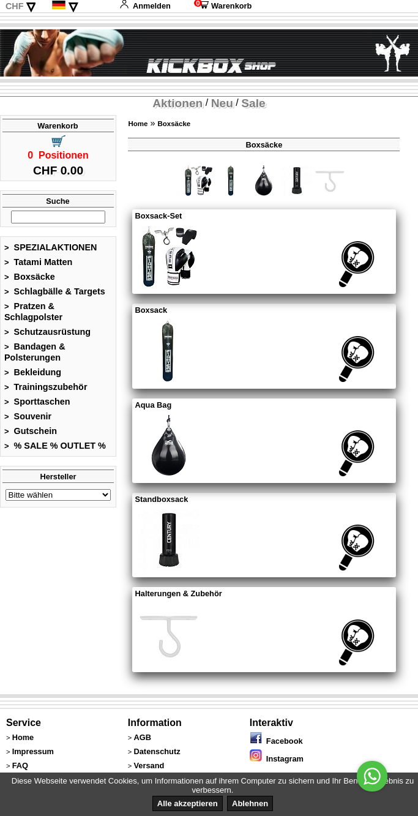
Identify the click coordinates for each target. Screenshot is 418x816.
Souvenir (27, 416)
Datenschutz (157, 751)
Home (137, 123)
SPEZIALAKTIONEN (50, 247)
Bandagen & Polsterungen (34, 352)
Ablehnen (250, 803)
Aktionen (177, 103)
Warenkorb (223, 5)
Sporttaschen (37, 401)
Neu (222, 103)
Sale (253, 103)
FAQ (20, 765)
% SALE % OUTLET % (55, 446)
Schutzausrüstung (47, 332)
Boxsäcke (29, 277)
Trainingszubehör (46, 387)
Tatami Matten (38, 262)
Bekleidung (32, 372)
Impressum (33, 751)
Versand (149, 765)
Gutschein (30, 431)
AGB (142, 737)
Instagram (277, 758)
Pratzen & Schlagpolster (33, 311)
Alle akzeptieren (187, 803)
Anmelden (145, 5)
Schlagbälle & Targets (54, 291)
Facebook (276, 741)
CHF (15, 6)
